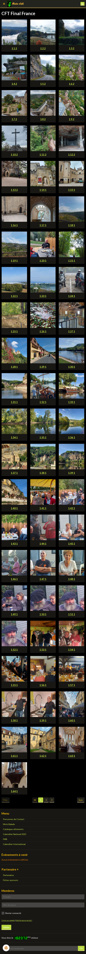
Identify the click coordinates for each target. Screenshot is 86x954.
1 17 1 (42, 225)
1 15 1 (71, 189)
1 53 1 (42, 649)
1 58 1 (14, 720)
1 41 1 (42, 508)
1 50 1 (42, 614)
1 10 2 (14, 154)
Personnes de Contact (13, 819)
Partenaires (8, 875)
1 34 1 (14, 437)
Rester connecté (11, 913)
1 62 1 (42, 755)
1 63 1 (71, 755)
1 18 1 (71, 225)
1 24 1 (71, 296)
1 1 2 (14, 48)
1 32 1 (42, 402)
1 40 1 (14, 508)
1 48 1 (71, 579)
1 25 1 (14, 331)
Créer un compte (8, 920)
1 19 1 (14, 260)
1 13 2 (14, 189)
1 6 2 (71, 83)
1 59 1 (42, 720)
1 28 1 (14, 366)
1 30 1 (71, 366)
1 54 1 (71, 649)
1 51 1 (71, 614)
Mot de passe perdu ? (24, 920)
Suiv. (81, 800)
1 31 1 (14, 402)
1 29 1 (42, 366)
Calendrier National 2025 (14, 834)
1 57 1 (71, 685)
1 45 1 (71, 543)
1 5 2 (43, 83)
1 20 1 (42, 260)
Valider (6, 927)
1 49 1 (14, 614)
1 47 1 (42, 579)
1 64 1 (14, 791)
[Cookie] (6, 947)
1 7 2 (14, 119)
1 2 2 (43, 48)
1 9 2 (71, 119)
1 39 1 (71, 472)
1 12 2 (71, 154)
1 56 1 (42, 685)
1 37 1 (14, 472)
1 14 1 (42, 189)
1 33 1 (71, 402)
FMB (5, 839)
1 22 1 (14, 296)
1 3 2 (71, 48)
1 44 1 (42, 543)
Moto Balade (9, 824)
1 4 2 (14, 83)
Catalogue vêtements (13, 829)
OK (81, 948)
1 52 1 (14, 649)
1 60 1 (71, 720)
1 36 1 (71, 437)
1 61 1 (14, 755)
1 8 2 (43, 119)
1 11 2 (42, 154)
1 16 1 (14, 225)
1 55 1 (14, 685)
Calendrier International (14, 844)
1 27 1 (71, 331)
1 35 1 (42, 437)
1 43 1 (14, 543)
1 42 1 (71, 508)
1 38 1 (42, 472)
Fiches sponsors (10, 880)
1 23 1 (42, 296)
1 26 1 (42, 331)
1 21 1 (71, 260)
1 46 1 (14, 579)
